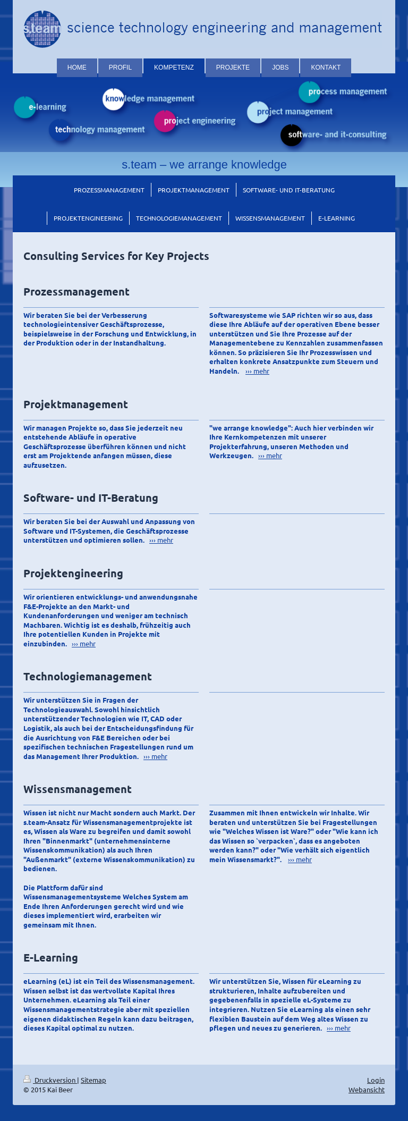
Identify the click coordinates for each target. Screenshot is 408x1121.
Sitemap (93, 1079)
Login (376, 1079)
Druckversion (50, 1079)
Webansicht (366, 1089)
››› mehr (257, 370)
